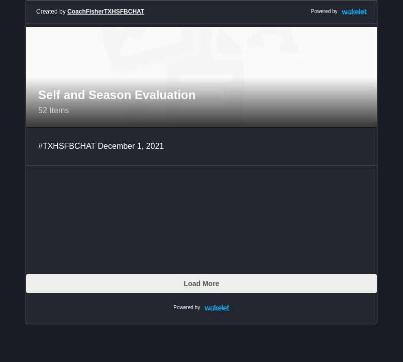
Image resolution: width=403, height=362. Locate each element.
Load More (202, 284)
